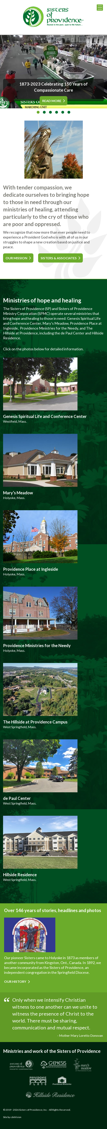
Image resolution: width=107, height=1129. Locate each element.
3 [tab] (50, 112)
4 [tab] (57, 112)
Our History (15, 981)
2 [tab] (44, 112)
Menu (100, 7)
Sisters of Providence (53, 17)
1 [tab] (38, 112)
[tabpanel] (53, 71)
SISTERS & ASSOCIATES (59, 258)
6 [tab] (69, 112)
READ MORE (51, 101)
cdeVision (15, 1117)
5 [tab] (63, 112)
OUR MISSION (16, 258)
